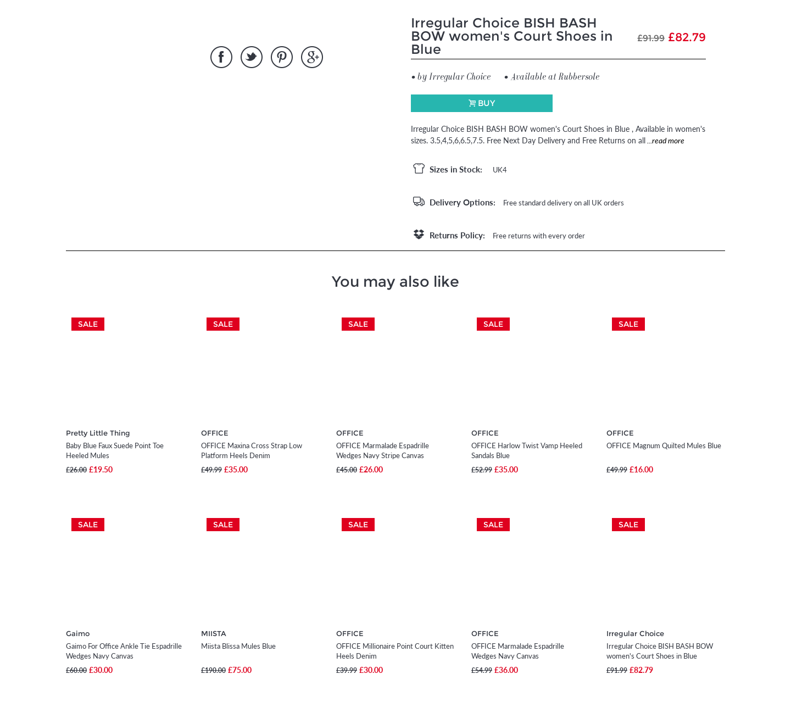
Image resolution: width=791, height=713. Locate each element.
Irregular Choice (635, 633)
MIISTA (213, 633)
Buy (486, 103)
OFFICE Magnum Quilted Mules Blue (663, 445)
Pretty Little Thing (98, 432)
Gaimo (78, 633)
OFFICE (215, 432)
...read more (664, 140)
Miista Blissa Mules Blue (238, 646)
